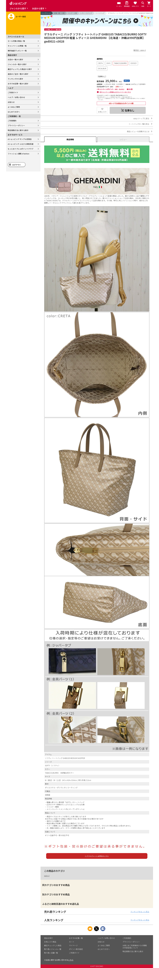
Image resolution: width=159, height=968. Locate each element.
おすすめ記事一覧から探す (18, 83)
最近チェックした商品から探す (20, 69)
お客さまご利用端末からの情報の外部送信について (135, 946)
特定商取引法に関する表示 (18, 130)
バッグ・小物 (72, 13)
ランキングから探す (15, 79)
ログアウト (16, 165)
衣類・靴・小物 (59, 13)
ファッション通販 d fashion (18, 153)
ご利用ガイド (13, 92)
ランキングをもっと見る (139, 911)
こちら (70, 960)
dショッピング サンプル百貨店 (20, 139)
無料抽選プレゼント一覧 (17, 50)
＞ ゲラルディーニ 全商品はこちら (97, 856)
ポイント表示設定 (76, 949)
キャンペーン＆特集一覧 (17, 46)
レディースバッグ (86, 13)
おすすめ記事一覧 (76, 938)
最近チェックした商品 (52, 945)
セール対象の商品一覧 (16, 41)
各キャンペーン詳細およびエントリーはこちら (115, 92)
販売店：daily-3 (140, 50)
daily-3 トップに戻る (141, 118)
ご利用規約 (12, 120)
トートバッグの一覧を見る (139, 124)
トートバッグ (100, 13)
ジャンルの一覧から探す (17, 64)
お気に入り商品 (50, 942)
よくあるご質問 (14, 107)
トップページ (46, 13)
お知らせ (11, 102)
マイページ (73, 945)
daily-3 (46, 875)
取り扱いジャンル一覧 (52, 949)
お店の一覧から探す (15, 59)
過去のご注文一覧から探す (18, 74)
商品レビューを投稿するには (138, 131)
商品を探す (48, 938)
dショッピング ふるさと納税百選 (20, 144)
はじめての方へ (14, 112)
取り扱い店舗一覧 (51, 953)
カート (71, 942)
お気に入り (102, 112)
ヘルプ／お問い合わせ (16, 97)
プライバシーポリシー (16, 125)
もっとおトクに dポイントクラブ (20, 149)
